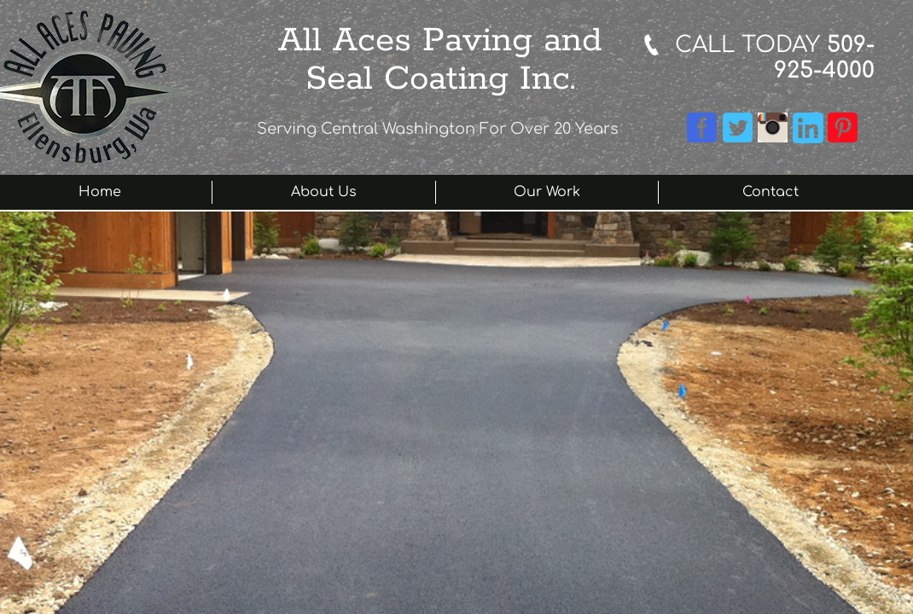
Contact (770, 192)
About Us (324, 192)
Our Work (547, 192)
